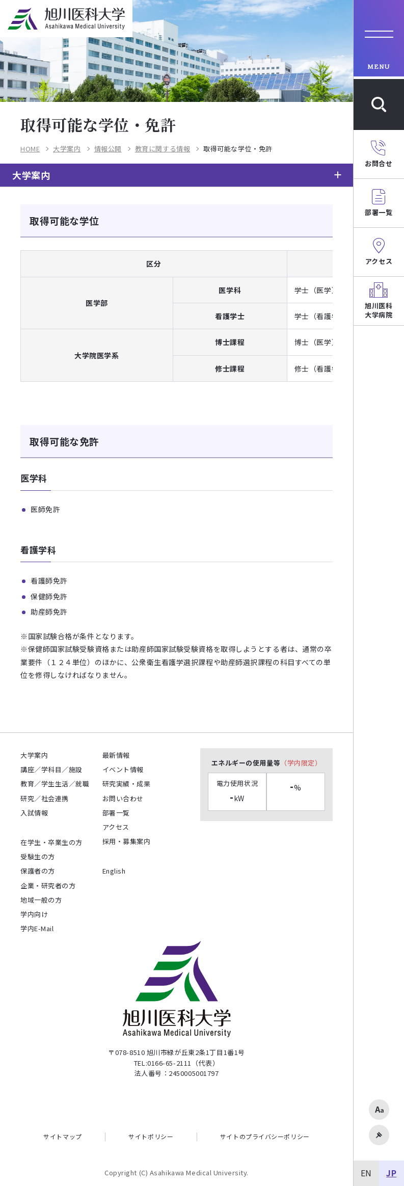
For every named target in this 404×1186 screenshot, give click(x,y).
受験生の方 (37, 856)
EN (366, 1173)
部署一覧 (116, 813)
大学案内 (66, 149)
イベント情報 (123, 769)
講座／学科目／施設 (51, 769)
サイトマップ (62, 1136)
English (114, 871)
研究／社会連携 (44, 798)
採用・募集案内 (126, 841)
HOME (30, 149)
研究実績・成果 (126, 783)
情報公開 (108, 149)
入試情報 (34, 813)
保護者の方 (37, 871)
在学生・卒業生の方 (51, 842)
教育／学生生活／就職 (55, 783)
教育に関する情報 (162, 149)
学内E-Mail (36, 928)
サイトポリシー (150, 1136)
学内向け (34, 914)
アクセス (115, 827)
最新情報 (116, 755)
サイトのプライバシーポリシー (265, 1136)
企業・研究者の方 (47, 885)
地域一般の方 (41, 900)
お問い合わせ (123, 798)
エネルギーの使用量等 (266, 763)
